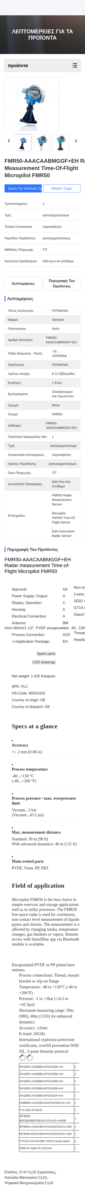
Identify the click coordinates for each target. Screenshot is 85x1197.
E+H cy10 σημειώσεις (37, 1172)
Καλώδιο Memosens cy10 (26, 1177)
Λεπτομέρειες (23, 283)
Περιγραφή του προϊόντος (62, 283)
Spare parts (46, 654)
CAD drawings (44, 662)
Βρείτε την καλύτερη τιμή (26, 188)
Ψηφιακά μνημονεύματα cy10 (29, 1183)
